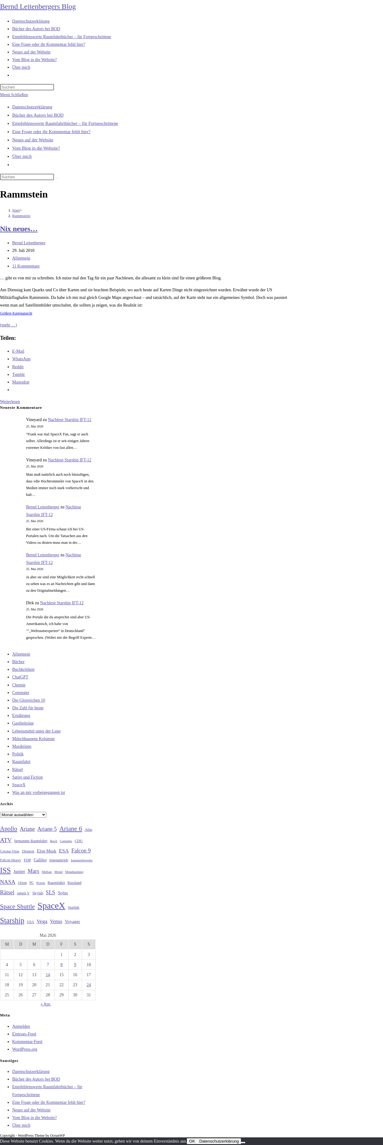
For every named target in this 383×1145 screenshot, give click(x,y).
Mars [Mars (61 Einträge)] (33, 871)
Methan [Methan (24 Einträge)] (47, 872)
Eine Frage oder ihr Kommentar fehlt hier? (51, 131)
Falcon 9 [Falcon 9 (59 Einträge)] (81, 851)
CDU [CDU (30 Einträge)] (79, 841)
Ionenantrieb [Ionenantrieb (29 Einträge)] (58, 860)
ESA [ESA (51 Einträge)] (64, 851)
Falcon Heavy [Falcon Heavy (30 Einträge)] (10, 860)
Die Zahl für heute (28, 708)
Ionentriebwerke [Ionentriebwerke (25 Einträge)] (81, 860)
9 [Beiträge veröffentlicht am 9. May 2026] (75, 964)
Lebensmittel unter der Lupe (36, 731)
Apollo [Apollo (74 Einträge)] (8, 828)
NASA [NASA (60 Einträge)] (7, 882)
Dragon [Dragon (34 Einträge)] (28, 851)
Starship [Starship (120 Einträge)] (12, 920)
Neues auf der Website (32, 139)
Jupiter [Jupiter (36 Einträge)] (19, 871)
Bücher (18, 662)
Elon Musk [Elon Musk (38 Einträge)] (46, 851)
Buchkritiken (23, 669)
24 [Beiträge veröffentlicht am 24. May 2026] (89, 985)
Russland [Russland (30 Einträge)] (74, 883)
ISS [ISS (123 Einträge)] (5, 870)
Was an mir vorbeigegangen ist (38, 792)
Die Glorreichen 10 (28, 700)
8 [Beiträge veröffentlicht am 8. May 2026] (61, 964)
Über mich (22, 156)
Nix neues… (19, 229)
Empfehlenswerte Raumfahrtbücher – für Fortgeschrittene (65, 123)
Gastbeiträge (23, 723)
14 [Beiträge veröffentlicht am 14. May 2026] (48, 974)
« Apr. (46, 1004)
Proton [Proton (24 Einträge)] (40, 883)
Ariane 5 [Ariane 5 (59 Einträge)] (47, 829)
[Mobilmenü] (14, 95)
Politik (17, 754)
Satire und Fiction (27, 777)
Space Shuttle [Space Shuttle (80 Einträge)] (17, 906)
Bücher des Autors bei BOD (37, 115)
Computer (20, 692)
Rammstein (21, 215)
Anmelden (21, 1026)
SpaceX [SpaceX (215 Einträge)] (51, 906)
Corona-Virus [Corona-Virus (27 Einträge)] (9, 851)
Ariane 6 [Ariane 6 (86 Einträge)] (70, 828)
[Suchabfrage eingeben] (27, 87)
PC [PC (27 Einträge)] (31, 883)
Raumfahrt (21, 761)
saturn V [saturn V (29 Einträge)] (23, 893)
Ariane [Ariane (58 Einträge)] (27, 829)
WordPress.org (24, 1049)
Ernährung (21, 715)
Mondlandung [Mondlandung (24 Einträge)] (74, 872)
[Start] (16, 210)
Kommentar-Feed (27, 1041)
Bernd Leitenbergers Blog (38, 6)
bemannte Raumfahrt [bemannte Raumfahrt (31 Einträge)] (30, 841)
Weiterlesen (10, 401)
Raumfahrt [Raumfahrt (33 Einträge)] (56, 882)
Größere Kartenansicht (16, 313)
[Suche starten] (57, 178)
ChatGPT (20, 677)
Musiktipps (21, 746)
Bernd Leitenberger (28, 243)
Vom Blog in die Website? (36, 148)
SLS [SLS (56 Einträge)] (50, 892)
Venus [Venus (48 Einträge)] (56, 921)
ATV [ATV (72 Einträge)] (6, 840)
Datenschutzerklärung (32, 106)
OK (192, 1141)
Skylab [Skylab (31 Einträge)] (37, 893)
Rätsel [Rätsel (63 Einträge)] (7, 892)
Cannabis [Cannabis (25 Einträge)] (66, 841)
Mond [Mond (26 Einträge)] (58, 872)
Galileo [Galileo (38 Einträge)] (40, 859)
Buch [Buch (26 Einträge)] (53, 841)
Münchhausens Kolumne (33, 738)
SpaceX (19, 785)
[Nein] (243, 1142)
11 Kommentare (26, 266)
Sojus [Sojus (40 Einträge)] (63, 892)
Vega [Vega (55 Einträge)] (42, 921)
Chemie (19, 685)
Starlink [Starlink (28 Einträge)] (74, 907)
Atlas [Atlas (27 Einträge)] (88, 830)
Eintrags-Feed (24, 1034)
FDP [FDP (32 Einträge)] (27, 860)
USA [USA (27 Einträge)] (30, 922)
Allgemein (21, 258)
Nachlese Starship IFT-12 (69, 419)
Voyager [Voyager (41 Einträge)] (72, 921)
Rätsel (17, 769)
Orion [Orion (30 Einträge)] (22, 883)
